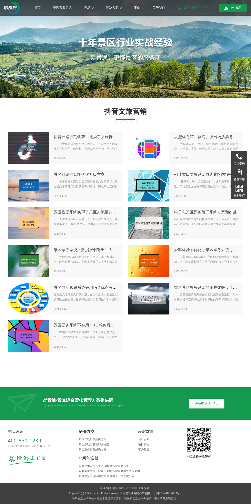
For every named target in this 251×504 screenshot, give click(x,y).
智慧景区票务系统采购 (126, 471)
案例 (137, 7)
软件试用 (233, 8)
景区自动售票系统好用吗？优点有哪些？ (89, 287)
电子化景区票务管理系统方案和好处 (205, 212)
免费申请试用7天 (206, 403)
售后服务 (143, 439)
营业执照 (105, 488)
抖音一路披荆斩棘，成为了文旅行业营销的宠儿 (95, 137)
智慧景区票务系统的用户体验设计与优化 (209, 287)
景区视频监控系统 (90, 466)
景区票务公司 (88, 498)
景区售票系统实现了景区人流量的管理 (87, 212)
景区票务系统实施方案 (92, 476)
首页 (37, 7)
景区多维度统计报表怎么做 (95, 471)
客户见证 (143, 449)
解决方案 (114, 7)
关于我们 (159, 7)
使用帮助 (118, 488)
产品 (89, 7)
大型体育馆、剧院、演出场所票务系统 (207, 137)
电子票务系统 (162, 498)
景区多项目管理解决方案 (94, 444)
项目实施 (143, 444)
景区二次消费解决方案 (92, 439)
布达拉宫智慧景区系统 (115, 466)
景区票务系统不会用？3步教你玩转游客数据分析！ (98, 325)
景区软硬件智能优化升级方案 (79, 174)
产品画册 (131, 488)
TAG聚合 (144, 488)
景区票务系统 (62, 7)
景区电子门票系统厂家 (120, 476)
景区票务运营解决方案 (92, 449)
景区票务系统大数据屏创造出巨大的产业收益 (93, 250)
